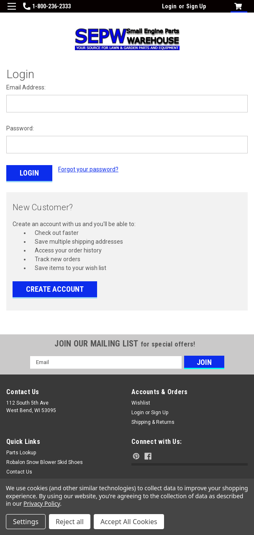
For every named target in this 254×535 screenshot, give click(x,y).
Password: (20, 128)
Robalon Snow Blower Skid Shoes (44, 461)
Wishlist (140, 402)
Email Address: (26, 87)
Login (169, 6)
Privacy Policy (41, 503)
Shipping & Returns (152, 421)
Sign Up (196, 6)
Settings (25, 521)
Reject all (70, 521)
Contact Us (19, 471)
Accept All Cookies (128, 521)
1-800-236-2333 (47, 6)
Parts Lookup (21, 451)
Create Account (55, 287)
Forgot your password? (88, 169)
